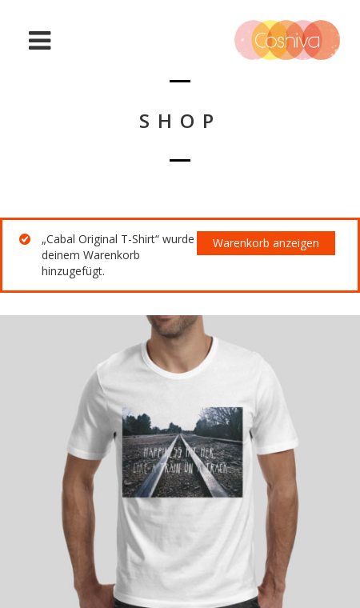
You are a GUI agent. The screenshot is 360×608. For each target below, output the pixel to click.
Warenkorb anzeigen (266, 242)
